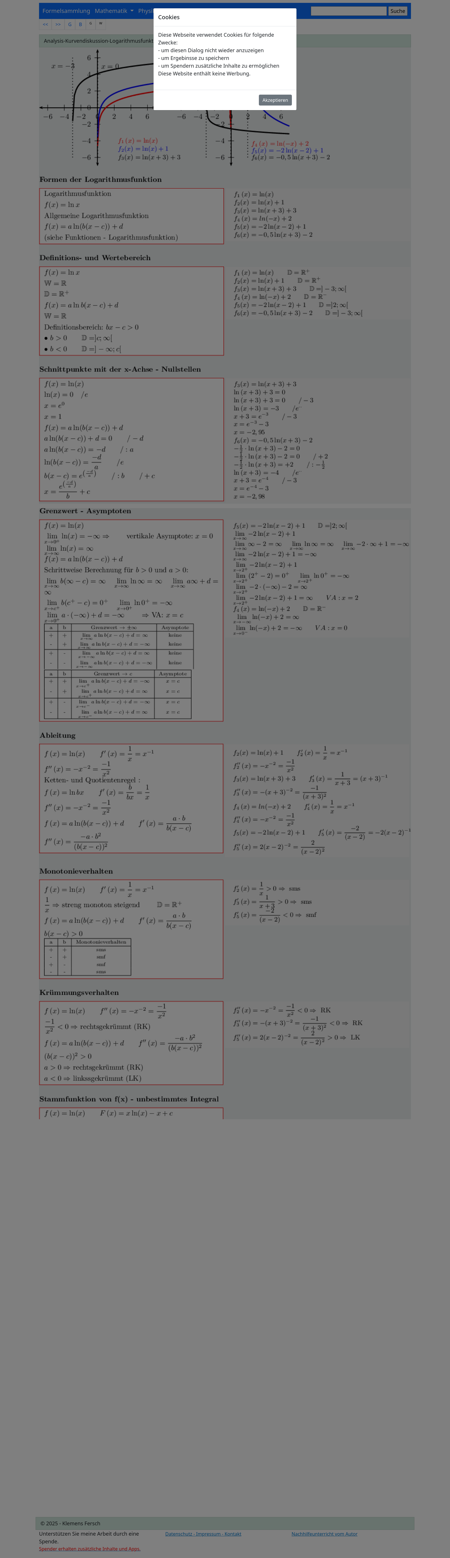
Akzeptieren (275, 100)
